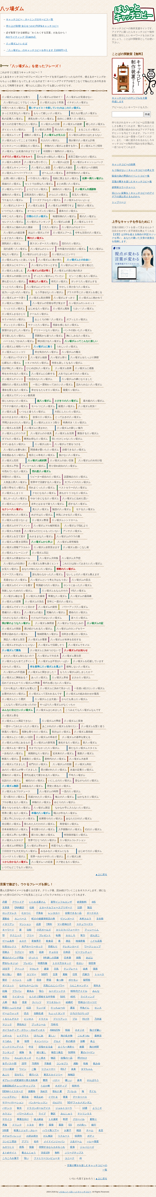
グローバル (79, 1119)
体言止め (38, 1097)
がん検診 (48, 1136)
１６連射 (53, 1119)
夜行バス (34, 1074)
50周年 (71, 1052)
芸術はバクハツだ (87, 1002)
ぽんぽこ (95, 935)
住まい (79, 963)
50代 (62, 996)
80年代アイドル (78, 991)
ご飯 (33, 1069)
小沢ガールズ (44, 930)
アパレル (72, 1091)
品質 (38, 924)
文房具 (5, 907)
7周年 (49, 924)
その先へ (81, 1125)
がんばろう (93, 1080)
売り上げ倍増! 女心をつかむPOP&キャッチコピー (32, 26)
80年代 (75, 1086)
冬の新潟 (70, 1041)
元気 (56, 969)
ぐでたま (53, 1097)
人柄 (4, 1002)
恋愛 (4, 902)
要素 (65, 1097)
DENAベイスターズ (12, 1091)
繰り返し (41, 1052)
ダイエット (8, 985)
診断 (82, 1041)
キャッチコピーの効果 (123, 164)
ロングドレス (9, 913)
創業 (81, 1047)
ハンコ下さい (9, 1097)
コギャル (7, 1035)
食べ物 (59, 980)
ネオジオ (79, 1030)
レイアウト (23, 1035)
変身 (72, 1147)
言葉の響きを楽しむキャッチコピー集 (132, 181)
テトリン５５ (85, 1113)
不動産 (47, 1063)
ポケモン (73, 980)
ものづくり (8, 1147)
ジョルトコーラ (63, 1108)
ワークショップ (92, 946)
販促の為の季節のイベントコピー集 (131, 176)
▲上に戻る (101, 874)
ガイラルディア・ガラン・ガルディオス (23, 1030)
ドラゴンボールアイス (38, 1108)
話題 (79, 907)
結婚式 (69, 1002)
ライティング (88, 996)
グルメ (57, 1041)
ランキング (8, 1052)
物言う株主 (57, 1052)
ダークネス (92, 913)
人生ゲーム (76, 1141)
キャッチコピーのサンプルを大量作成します (134, 98)
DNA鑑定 (19, 907)
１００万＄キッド (61, 963)
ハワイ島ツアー (51, 1130)
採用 (26, 1041)
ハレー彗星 (93, 1141)
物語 (53, 1058)
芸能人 (5, 952)
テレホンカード (71, 946)
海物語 (71, 1074)
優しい (68, 1080)
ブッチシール (38, 1024)
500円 (44, 974)
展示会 (25, 1097)
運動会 (5, 918)
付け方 (85, 1019)
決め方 (43, 1091)
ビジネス (28, 1019)
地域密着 (80, 941)
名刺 (41, 952)
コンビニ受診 (9, 1141)
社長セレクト (9, 946)
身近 (68, 941)
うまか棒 (45, 1086)
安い (26, 1158)
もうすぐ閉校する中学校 (42, 996)
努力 (82, 935)
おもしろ (70, 935)
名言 (100, 1130)
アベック (19, 969)
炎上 (92, 1041)
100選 (5, 1130)
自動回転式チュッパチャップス (18, 1086)
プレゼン (28, 963)
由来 (85, 969)
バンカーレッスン (38, 1102)
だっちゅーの (58, 1008)
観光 (19, 1108)
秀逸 (4, 1125)
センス (98, 1008)
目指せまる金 (46, 1047)
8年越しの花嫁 (51, 957)
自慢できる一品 (73, 913)
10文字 (6, 969)
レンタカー (54, 913)
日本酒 (67, 957)
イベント (17, 980)
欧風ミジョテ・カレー (25, 1130)
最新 (61, 1125)
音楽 (24, 1002)
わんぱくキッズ (23, 1058)
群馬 (21, 1147)
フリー (30, 935)
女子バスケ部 (9, 1063)
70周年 (35, 1063)
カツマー (31, 974)
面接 (51, 1125)
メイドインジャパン (54, 1141)
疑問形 (86, 980)
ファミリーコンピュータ (47, 1158)
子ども (92, 1091)
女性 (31, 952)
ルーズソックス (57, 991)
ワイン (22, 1069)
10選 (84, 1108)
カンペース (20, 918)
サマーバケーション (13, 1102)
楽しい (51, 1035)
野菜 (49, 980)
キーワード (8, 930)
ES (70, 1125)
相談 (78, 1130)
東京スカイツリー (53, 1074)
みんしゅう (66, 1113)
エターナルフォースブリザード (55, 907)
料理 (65, 1119)
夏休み (30, 991)
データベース (80, 1097)
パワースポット (25, 1113)
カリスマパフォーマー (67, 930)
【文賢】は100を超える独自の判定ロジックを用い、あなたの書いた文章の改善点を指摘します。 (134, 238)
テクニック (16, 935)
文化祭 (99, 918)
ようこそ (97, 1108)
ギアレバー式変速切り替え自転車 (20, 1080)
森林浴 (98, 1035)
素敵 (65, 974)
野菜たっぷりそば (11, 1008)
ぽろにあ (38, 1035)
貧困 (31, 1147)
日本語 (66, 952)
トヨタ (30, 1125)
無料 (57, 1152)
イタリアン (8, 924)
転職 (58, 935)
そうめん (7, 1041)
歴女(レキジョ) (10, 963)
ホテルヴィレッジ (11, 1136)
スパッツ (36, 1002)
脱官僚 (92, 963)
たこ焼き (41, 1058)
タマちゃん (87, 1069)
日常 (75, 974)
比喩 (4, 991)
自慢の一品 (66, 1058)
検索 (4, 996)
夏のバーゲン (88, 1052)
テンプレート (71, 969)
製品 (89, 907)
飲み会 (96, 1063)
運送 (72, 1008)
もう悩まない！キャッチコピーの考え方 (133, 170)
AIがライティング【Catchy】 (21, 37)
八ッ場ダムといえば (16, 43)
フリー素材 (8, 1069)
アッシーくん (92, 930)
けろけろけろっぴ (79, 1013)
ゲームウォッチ (10, 1013)
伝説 (28, 1008)
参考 (79, 1080)
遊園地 (31, 1091)
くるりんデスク (10, 1019)
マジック (7, 1024)
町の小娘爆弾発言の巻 (43, 918)
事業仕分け (23, 1119)
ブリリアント (60, 1019)
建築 (46, 969)
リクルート (64, 1136)
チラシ (5, 1058)
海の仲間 (94, 1047)
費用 (45, 1080)
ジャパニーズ (87, 1147)
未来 (73, 1069)
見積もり (52, 946)
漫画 (95, 969)
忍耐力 (85, 974)
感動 (75, 1063)
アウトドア (18, 902)
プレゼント (45, 935)
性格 (85, 1063)
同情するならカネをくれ (52, 1147)
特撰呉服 (42, 963)
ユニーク (69, 1158)
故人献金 (38, 1119)
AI (80, 1158)
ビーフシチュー (83, 952)
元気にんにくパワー (53, 985)
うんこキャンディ (79, 985)
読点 (26, 1013)
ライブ (42, 1113)
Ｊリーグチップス (74, 1152)
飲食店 (49, 941)
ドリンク (17, 1125)
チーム (89, 1130)
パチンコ (7, 1108)
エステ (22, 941)
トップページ (119, 202)
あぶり (5, 1074)
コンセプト (62, 1063)
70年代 (54, 1024)
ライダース (18, 996)
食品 (14, 1002)
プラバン (17, 991)
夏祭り (93, 1119)
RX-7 (63, 1069)
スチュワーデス (85, 924)
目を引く (19, 1074)
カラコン (7, 1113)
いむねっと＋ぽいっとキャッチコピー (75, 1192)
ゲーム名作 (8, 941)
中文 (31, 1047)
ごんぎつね (83, 1035)
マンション (25, 924)
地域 (67, 1030)
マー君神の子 (64, 924)
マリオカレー (54, 1002)
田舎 (39, 980)
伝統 (31, 907)
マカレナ (34, 969)
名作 (36, 1141)
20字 (24, 1063)
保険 (21, 1052)
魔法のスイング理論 (13, 957)
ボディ (90, 1136)
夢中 (41, 1125)
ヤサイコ (7, 1119)
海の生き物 (66, 1035)
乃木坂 (98, 1019)
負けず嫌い (95, 1030)
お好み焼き (32, 1136)
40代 (72, 996)
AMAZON (55, 1030)
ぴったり (33, 957)
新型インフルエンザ (61, 902)
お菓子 (67, 1130)
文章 (55, 974)
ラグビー (19, 952)
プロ (74, 1019)
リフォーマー (48, 1069)
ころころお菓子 (10, 1158)
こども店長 (96, 941)
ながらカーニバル (28, 985)
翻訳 (53, 1113)
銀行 (93, 1125)
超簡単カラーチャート (123, 187)
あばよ (89, 957)
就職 (78, 957)
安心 (41, 991)
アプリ (25, 1141)
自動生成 (38, 1013)
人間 (29, 980)
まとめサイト (9, 1152)
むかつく (26, 913)
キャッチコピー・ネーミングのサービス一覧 (29, 19)
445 (94, 902)
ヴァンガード (67, 918)
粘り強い (7, 974)
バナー (56, 1080)
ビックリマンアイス (13, 1047)
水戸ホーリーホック (32, 946)
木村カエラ (85, 918)
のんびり (57, 1102)
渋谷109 (45, 1152)
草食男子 (36, 941)
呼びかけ (82, 1058)
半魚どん (84, 1008)
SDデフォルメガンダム (79, 1102)
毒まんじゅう (29, 1152)
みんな (95, 991)
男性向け (21, 1024)
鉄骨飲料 (82, 902)
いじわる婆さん (37, 902)
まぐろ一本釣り (66, 1047)
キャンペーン (41, 1041)
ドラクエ (43, 1019)
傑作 (19, 974)
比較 (29, 930)
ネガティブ (61, 1086)
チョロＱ (53, 952)
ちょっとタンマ (56, 1013)
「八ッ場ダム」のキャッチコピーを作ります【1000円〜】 (37, 50)
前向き (97, 985)
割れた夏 (57, 1091)
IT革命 (39, 913)
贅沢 (4, 980)
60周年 (78, 1136)
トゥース (99, 974)
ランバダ (41, 1008)
